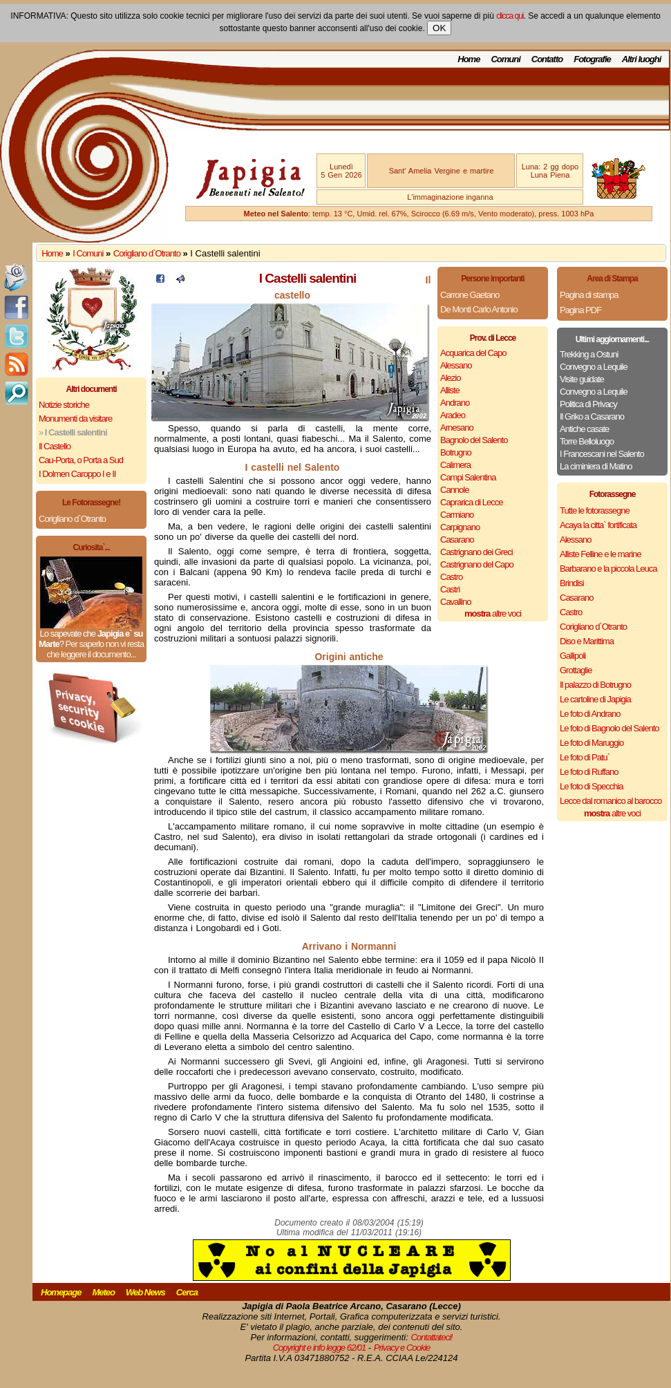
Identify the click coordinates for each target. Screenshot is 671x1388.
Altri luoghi (641, 59)
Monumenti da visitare (75, 418)
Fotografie (592, 59)
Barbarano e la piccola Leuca (608, 568)
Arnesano (456, 427)
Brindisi (572, 583)
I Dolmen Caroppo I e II (77, 474)
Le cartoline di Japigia (595, 699)
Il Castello (54, 446)
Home (468, 59)
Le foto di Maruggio (591, 743)
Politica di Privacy (588, 404)
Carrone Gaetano (469, 295)
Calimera (455, 465)
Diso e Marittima (587, 641)
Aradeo (452, 415)
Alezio (450, 378)
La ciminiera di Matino (596, 466)
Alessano (455, 365)
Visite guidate (582, 379)
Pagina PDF (580, 310)
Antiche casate (584, 429)
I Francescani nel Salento (602, 454)
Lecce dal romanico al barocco (610, 801)
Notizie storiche (64, 405)
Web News (145, 1292)
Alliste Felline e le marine (600, 554)
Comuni (505, 59)
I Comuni (88, 253)
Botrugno (455, 452)
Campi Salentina (467, 477)
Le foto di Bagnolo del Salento (609, 728)
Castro (451, 577)
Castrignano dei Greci (476, 552)
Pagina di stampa (589, 295)
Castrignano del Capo (476, 564)
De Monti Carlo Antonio (479, 309)
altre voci (492, 613)
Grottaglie (576, 670)
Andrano (454, 402)
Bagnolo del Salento (473, 440)
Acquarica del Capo (473, 353)
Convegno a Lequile (593, 367)
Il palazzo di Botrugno (595, 684)
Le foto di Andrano (590, 714)
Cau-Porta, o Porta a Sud (81, 460)
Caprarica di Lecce (471, 502)
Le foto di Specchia (591, 786)
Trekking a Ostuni (589, 354)
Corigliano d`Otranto (146, 253)
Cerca (187, 1292)
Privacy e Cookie (402, 1347)
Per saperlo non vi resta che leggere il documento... (94, 649)
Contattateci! (431, 1337)
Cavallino (455, 602)
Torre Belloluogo (587, 441)
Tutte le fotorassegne (595, 510)
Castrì (450, 589)
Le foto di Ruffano (589, 772)
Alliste (450, 390)
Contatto (547, 59)
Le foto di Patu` (584, 757)
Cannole (454, 490)
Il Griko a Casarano (592, 416)
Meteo (103, 1292)
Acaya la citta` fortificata (598, 525)
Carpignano (460, 527)
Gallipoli (572, 655)
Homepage (61, 1292)
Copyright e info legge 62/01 (319, 1347)
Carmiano (456, 514)
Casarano (456, 539)
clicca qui (509, 16)
